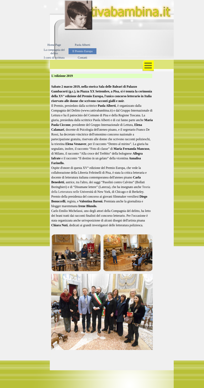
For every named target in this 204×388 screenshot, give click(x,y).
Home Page (54, 44)
